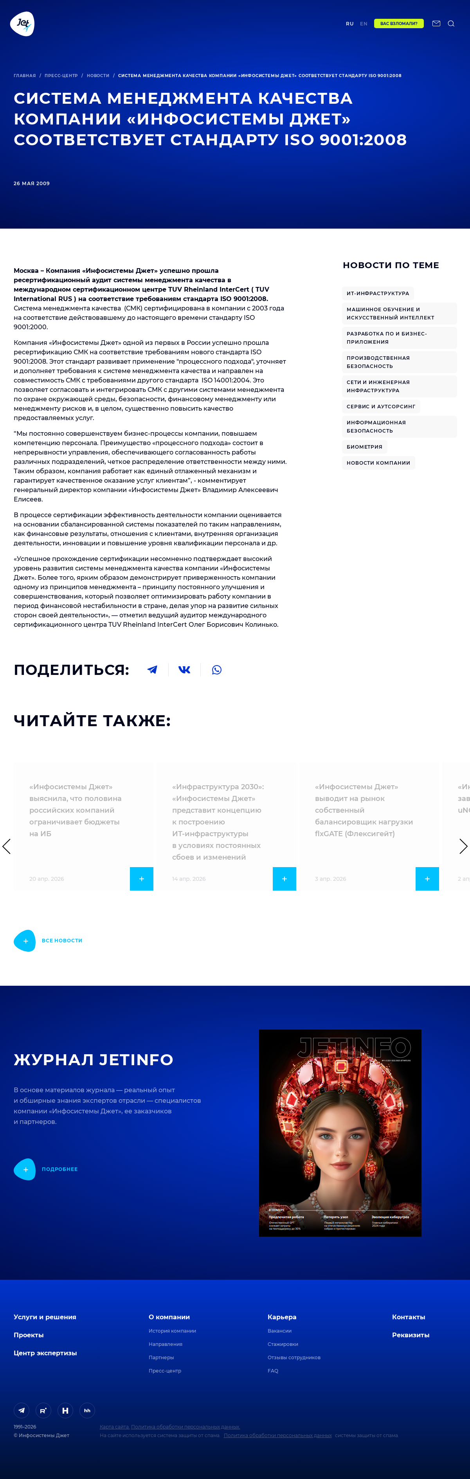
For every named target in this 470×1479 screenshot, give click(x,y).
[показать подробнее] (48, 941)
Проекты (135, 26)
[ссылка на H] (65, 1410)
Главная (25, 75)
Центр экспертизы (186, 26)
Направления (165, 1344)
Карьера (282, 1317)
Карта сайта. (115, 1427)
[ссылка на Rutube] (43, 1410)
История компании (172, 1331)
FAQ (273, 1371)
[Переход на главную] (22, 26)
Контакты (318, 26)
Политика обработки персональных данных (278, 1435)
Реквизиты (411, 1335)
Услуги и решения (45, 1317)
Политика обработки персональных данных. (185, 1427)
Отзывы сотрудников (294, 1357)
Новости (98, 75)
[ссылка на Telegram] (21, 1410)
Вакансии (280, 1331)
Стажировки (283, 1344)
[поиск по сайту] (451, 26)
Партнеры (161, 1357)
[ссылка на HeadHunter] (87, 1410)
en (364, 26)
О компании (169, 1317)
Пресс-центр (61, 75)
